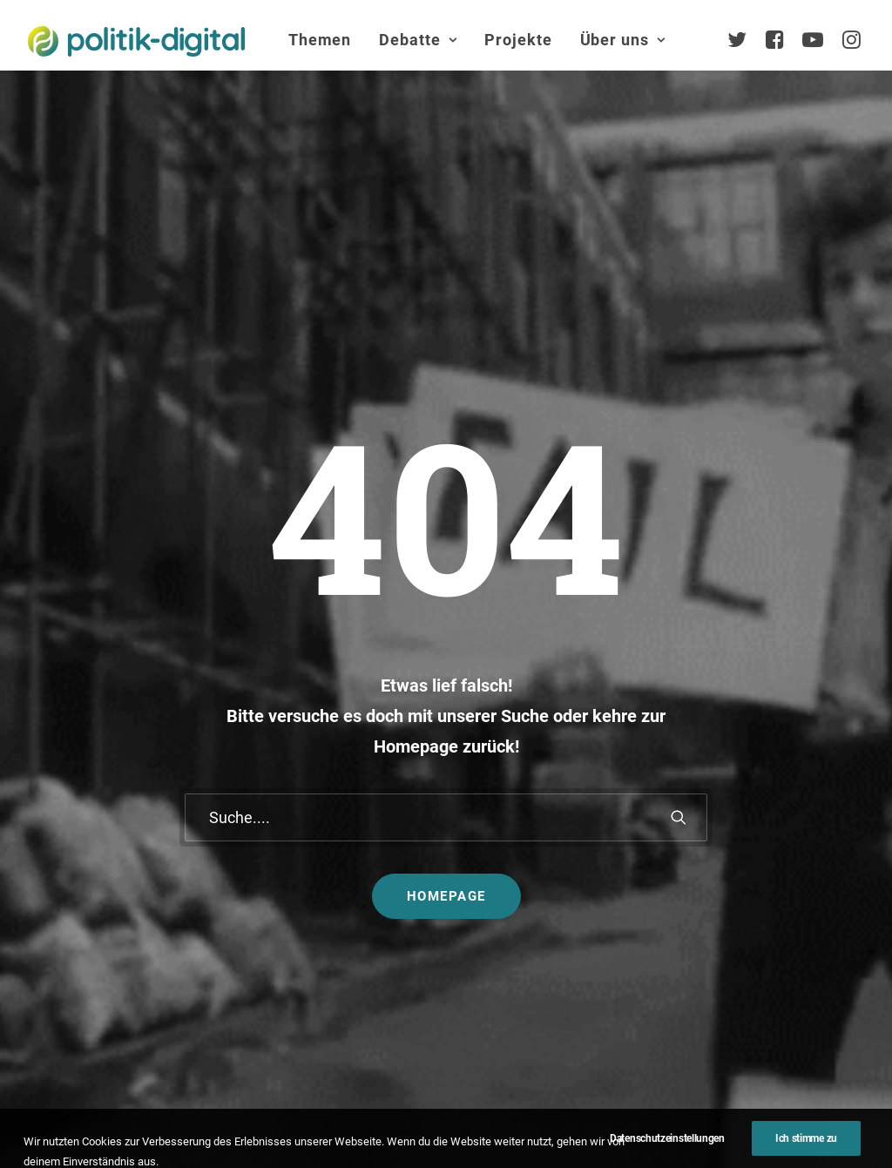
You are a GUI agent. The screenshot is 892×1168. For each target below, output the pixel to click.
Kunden (635, 894)
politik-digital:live (363, 819)
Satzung (803, 961)
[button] (678, 546)
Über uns (623, 39)
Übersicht (806, 796)
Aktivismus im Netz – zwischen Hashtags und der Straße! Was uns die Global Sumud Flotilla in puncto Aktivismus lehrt (520, 894)
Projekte (517, 39)
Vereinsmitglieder (831, 878)
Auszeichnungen (829, 1016)
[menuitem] (319, 40)
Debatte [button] (417, 39)
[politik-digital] (136, 41)
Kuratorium (812, 906)
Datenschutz (503, 1111)
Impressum (402, 1111)
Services (803, 823)
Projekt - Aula (652, 866)
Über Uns (797, 740)
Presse (446, 1127)
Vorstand (806, 933)
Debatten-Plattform (671, 792)
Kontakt (316, 1111)
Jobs (585, 1111)
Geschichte (812, 988)
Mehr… (485, 980)
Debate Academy (363, 792)
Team (795, 851)
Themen (319, 39)
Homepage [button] (446, 625)
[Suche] (446, 546)
